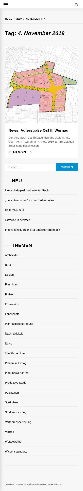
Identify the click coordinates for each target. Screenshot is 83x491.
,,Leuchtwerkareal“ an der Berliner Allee (29, 200)
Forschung (11, 284)
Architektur (12, 255)
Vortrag (9, 431)
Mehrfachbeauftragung (19, 323)
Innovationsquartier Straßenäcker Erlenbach (32, 229)
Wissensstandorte (16, 451)
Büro (8, 264)
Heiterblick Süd (14, 210)
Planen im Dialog (15, 363)
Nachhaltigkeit (14, 333)
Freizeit (9, 294)
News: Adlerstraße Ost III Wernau (38, 130)
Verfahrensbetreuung (18, 422)
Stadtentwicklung (15, 412)
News (8, 343)
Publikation (12, 392)
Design (9, 274)
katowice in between (17, 220)
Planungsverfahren (17, 372)
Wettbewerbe (13, 441)
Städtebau (11, 402)
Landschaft (12, 314)
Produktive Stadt (15, 382)
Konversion (12, 304)
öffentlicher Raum (16, 353)
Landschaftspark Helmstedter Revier (28, 190)
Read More (20, 152)
